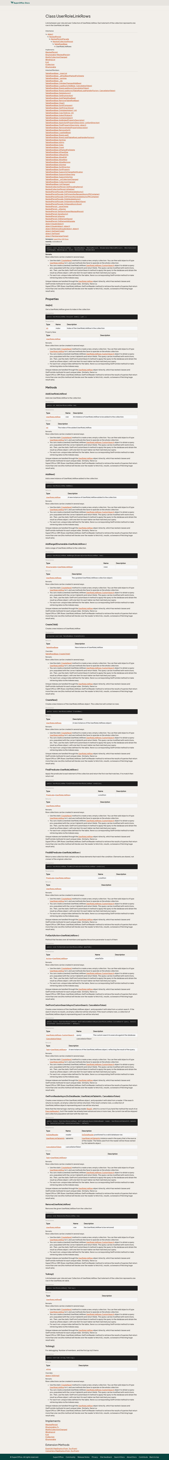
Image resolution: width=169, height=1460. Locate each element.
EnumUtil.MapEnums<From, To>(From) (61, 1448)
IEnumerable (50, 55)
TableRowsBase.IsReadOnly (56, 155)
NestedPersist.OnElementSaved (58, 219)
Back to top (154, 1457)
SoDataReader (52, 1135)
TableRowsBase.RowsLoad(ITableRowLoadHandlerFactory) (69, 137)
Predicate (50, 795)
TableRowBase (52, 647)
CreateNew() (66, 260)
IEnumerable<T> (52, 1427)
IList (47, 62)
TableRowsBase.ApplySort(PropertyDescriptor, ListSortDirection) (72, 123)
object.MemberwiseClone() (56, 236)
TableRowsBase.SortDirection (57, 167)
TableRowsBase (60, 44)
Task (48, 1049)
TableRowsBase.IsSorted (55, 165)
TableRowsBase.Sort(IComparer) (58, 105)
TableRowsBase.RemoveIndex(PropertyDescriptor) (66, 128)
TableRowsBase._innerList (56, 73)
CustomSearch (68, 1035)
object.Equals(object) (54, 224)
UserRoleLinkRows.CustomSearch (100, 265)
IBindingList (50, 60)
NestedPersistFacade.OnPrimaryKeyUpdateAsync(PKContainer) (72, 197)
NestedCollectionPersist (63, 41)
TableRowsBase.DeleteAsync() (58, 93)
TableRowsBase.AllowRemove (57, 162)
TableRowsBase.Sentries (55, 140)
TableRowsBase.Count (54, 147)
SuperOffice (57, 239)
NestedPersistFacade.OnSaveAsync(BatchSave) (65, 201)
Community (70, 1457)
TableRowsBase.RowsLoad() (57, 135)
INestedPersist (51, 52)
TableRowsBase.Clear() (54, 103)
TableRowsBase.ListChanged (57, 184)
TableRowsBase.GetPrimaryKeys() (59, 108)
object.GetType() (52, 234)
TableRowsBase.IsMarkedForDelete (60, 150)
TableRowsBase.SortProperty (57, 169)
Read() (89, 1109)
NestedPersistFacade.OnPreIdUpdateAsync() (64, 192)
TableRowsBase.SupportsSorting (59, 177)
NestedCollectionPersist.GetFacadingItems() (64, 187)
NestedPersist (55, 37)
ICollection (49, 64)
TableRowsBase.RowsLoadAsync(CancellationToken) (67, 88)
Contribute (143, 1457)
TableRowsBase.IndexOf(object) (58, 115)
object (50, 34)
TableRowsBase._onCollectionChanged (61, 179)
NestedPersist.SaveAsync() (56, 214)
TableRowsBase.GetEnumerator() (59, 96)
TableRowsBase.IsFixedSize (56, 152)
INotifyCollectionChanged (56, 57)
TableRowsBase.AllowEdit (56, 157)
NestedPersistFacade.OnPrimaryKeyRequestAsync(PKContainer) (72, 194)
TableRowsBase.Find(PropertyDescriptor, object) (65, 125)
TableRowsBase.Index (54, 145)
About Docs (132, 1457)
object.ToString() (52, 1376)
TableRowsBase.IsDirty (54, 142)
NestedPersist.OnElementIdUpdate (60, 221)
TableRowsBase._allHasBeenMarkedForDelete (64, 76)
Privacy (95, 1457)
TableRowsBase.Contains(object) (59, 118)
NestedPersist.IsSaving (55, 216)
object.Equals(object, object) (57, 226)
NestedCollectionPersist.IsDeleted (59, 189)
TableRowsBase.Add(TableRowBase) (60, 98)
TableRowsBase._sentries (56, 78)
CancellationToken (53, 1039)
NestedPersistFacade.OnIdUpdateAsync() (63, 199)
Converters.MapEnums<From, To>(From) (62, 1451)
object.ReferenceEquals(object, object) (62, 229)
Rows (66, 239)
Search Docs (119, 1457)
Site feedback (106, 1457)
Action (49, 958)
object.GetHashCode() (54, 231)
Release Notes (83, 1457)
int (47, 328)
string (48, 1369)
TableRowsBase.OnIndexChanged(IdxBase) (63, 83)
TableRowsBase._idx (54, 81)
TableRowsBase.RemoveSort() (57, 130)
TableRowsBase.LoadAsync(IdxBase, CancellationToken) (68, 86)
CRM (63, 239)
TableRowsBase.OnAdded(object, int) (61, 110)
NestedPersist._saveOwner (56, 206)
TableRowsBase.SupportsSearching (60, 174)
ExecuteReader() (52, 1111)
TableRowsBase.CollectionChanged (60, 182)
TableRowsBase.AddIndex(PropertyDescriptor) (64, 120)
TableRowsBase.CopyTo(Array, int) (59, 113)
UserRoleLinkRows (53, 578)
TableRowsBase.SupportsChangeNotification (64, 172)
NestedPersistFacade (60, 39)
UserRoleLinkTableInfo (55, 1138)
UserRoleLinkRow (57, 263)
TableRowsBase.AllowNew (56, 160)
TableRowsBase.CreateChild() (57, 654)
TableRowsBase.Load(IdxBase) (58, 133)
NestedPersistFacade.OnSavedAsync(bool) (63, 204)
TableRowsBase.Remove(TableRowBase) (62, 100)
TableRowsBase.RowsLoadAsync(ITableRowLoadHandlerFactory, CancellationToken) (80, 91)
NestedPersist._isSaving (55, 209)
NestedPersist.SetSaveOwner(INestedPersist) (64, 211)
